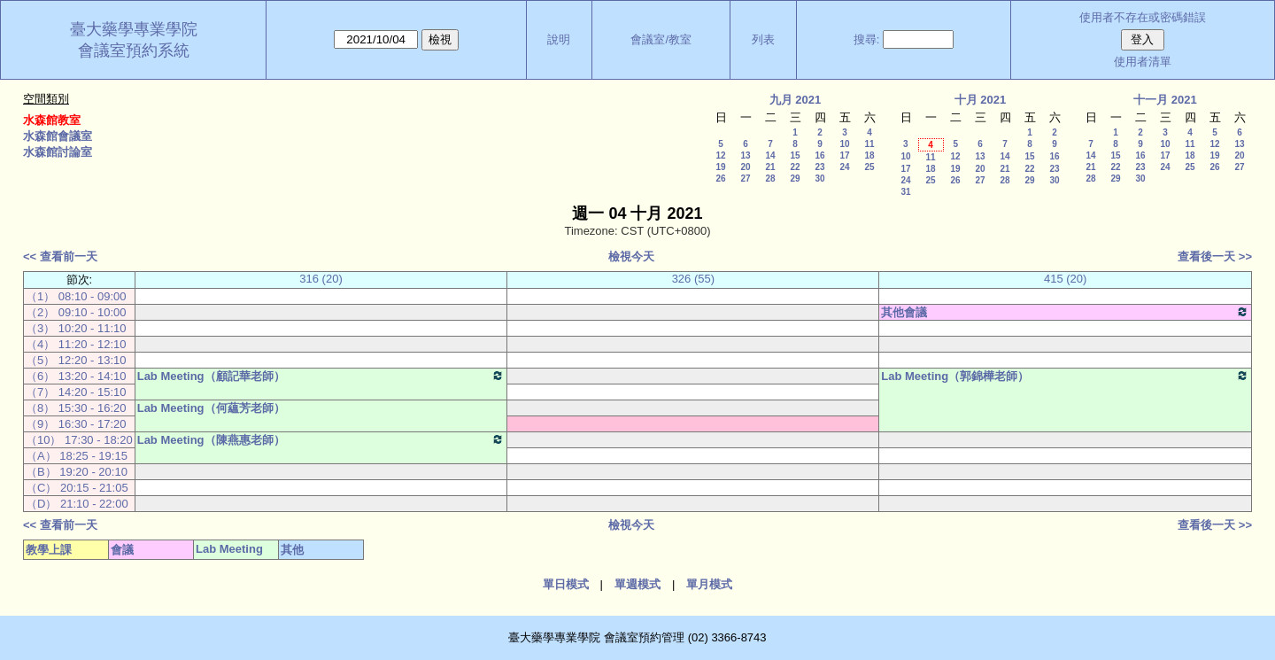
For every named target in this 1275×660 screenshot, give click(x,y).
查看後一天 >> (1215, 256)
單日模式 (566, 584)
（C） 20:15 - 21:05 (77, 487)
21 (770, 167)
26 (720, 178)
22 (795, 167)
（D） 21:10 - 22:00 (77, 503)
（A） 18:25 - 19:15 (77, 455)
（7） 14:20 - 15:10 (76, 392)
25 (869, 167)
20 (745, 167)
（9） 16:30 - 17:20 (76, 424)
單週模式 (637, 584)
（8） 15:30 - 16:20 (76, 408)
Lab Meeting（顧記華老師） (321, 376)
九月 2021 (795, 99)
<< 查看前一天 (60, 256)
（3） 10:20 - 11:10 (76, 328)
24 (844, 167)
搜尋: (867, 39)
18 (869, 155)
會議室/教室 (661, 39)
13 (745, 155)
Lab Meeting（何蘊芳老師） (211, 408)
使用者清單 (1142, 61)
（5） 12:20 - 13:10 (76, 360)
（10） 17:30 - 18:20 (79, 439)
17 (844, 155)
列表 (763, 39)
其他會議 (1065, 312)
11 (869, 144)
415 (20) (1065, 278)
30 (819, 178)
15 (795, 155)
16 (819, 155)
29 (795, 178)
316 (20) (320, 278)
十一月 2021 (1165, 99)
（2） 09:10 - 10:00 (76, 312)
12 (720, 155)
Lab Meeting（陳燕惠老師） (321, 439)
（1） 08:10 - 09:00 (76, 296)
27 (745, 178)
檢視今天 (631, 256)
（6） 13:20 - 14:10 (76, 376)
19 (720, 167)
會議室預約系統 (133, 50)
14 (770, 155)
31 (905, 192)
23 (819, 167)
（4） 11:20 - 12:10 (76, 344)
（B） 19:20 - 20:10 (77, 471)
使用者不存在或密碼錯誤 (1142, 17)
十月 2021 (980, 99)
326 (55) (693, 278)
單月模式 (709, 584)
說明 (558, 39)
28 (770, 178)
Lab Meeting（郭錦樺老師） (1065, 376)
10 (844, 144)
